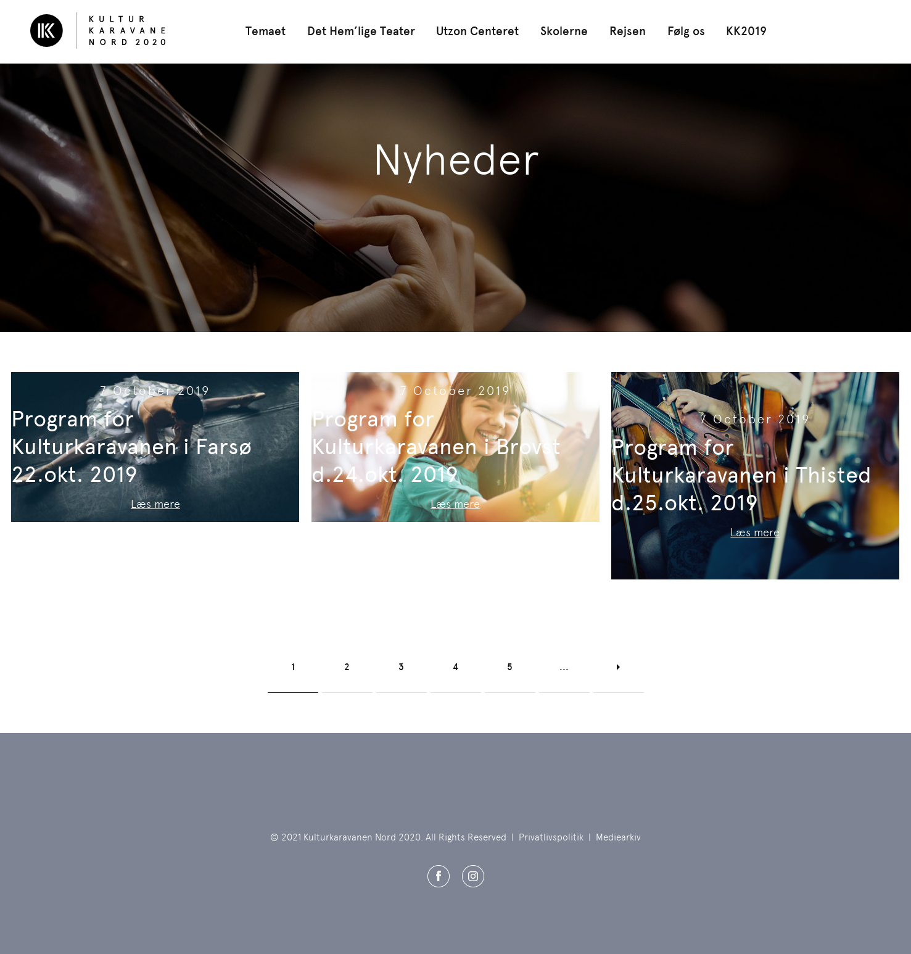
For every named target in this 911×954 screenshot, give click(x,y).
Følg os (686, 31)
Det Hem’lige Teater (361, 31)
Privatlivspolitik (551, 837)
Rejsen (627, 31)
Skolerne (564, 31)
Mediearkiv (618, 837)
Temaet (265, 31)
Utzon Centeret (477, 31)
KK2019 (746, 31)
